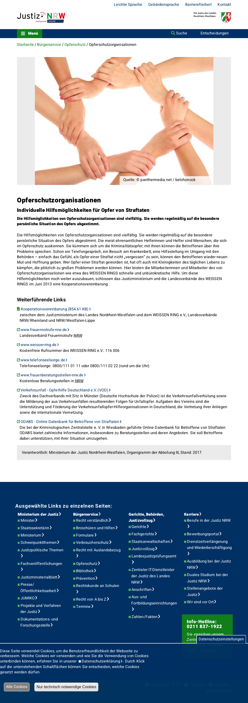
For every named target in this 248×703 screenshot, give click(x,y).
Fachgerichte (143, 534)
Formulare (85, 535)
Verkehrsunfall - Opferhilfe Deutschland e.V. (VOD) (64, 390)
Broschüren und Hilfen (95, 528)
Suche (181, 33)
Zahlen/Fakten (144, 617)
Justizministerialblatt (39, 577)
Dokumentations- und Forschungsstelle (39, 622)
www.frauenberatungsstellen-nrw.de (52, 375)
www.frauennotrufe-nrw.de (44, 329)
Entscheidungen (215, 33)
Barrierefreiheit (198, 5)
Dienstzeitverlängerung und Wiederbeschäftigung (209, 545)
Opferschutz (75, 44)
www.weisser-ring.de (39, 344)
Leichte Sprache (128, 5)
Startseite (25, 44)
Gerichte (139, 527)
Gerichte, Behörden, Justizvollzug (146, 518)
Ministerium (31, 535)
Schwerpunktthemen (39, 543)
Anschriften (142, 590)
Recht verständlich (92, 520)
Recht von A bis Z (91, 599)
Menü (33, 33)
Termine (83, 607)
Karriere (191, 514)
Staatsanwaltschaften (151, 542)
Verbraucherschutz (92, 543)
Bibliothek (84, 571)
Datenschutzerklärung (101, 661)
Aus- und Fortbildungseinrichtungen (154, 600)
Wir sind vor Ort (200, 602)
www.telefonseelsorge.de (43, 360)
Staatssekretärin (35, 528)
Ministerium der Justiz (38, 514)
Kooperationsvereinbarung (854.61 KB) (55, 309)
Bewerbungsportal (203, 534)
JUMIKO (28, 598)
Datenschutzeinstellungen (221, 639)
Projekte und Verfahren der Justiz (40, 609)
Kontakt (224, 5)
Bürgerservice (49, 44)
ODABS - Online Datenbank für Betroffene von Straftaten (70, 421)
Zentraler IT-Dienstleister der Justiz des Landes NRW (152, 576)
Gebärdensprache (163, 5)
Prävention (85, 578)
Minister (28, 520)
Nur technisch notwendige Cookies (66, 687)
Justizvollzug (143, 549)
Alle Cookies (16, 687)
